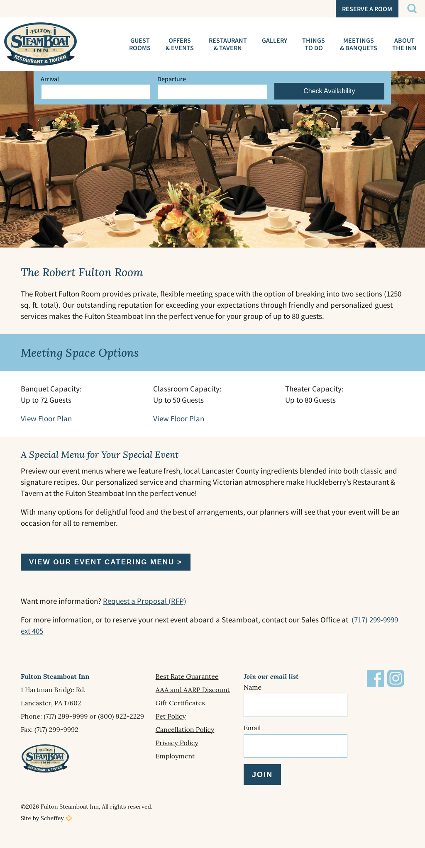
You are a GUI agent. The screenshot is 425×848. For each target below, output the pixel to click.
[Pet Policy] (200, 716)
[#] (412, 8)
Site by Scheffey (42, 805)
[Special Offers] (179, 44)
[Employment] (200, 756)
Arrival (50, 78)
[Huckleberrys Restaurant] (228, 44)
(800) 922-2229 (121, 716)
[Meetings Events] (358, 44)
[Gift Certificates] (200, 703)
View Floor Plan (46, 418)
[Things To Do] (313, 44)
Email (252, 720)
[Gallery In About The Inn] (274, 44)
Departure (171, 78)
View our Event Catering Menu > (105, 562)
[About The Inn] (404, 44)
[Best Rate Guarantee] (200, 676)
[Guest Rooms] (140, 44)
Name (252, 687)
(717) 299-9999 (66, 716)
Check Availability (329, 91)
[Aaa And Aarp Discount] (200, 689)
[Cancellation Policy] (200, 729)
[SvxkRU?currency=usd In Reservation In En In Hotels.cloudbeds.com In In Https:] (367, 8)
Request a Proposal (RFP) (144, 601)
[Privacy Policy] (200, 742)
